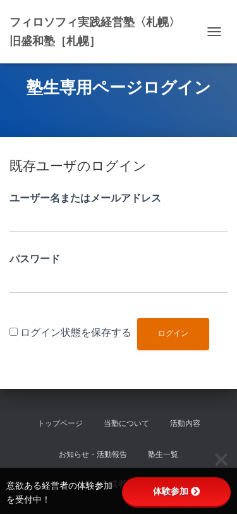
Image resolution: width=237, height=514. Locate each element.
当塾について (126, 423)
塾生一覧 (163, 454)
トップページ (60, 423)
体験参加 (176, 491)
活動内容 (185, 423)
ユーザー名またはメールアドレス (85, 198)
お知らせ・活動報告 (93, 454)
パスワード (34, 259)
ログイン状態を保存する (75, 332)
